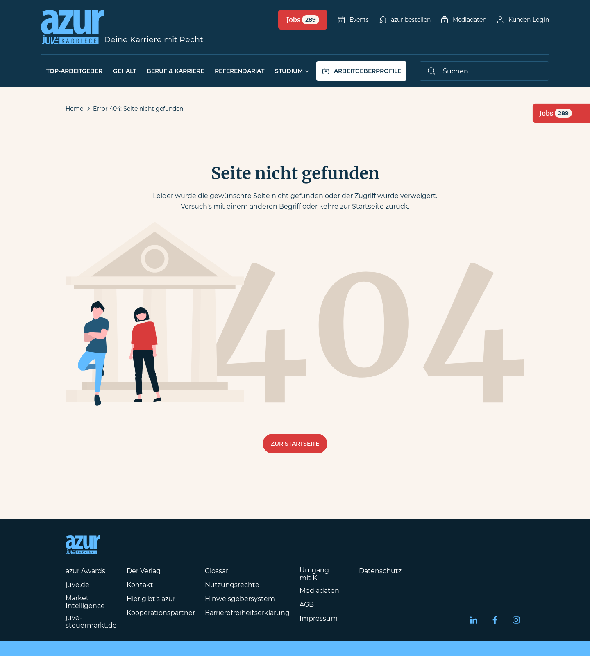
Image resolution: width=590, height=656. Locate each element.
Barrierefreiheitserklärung (247, 613)
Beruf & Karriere (175, 71)
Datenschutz (380, 571)
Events (353, 20)
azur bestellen (405, 20)
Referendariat (239, 71)
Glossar (216, 571)
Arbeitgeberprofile (361, 71)
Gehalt (124, 71)
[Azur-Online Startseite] (72, 27)
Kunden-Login (522, 20)
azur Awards (85, 571)
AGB (307, 604)
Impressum (319, 618)
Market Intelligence (85, 602)
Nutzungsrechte (232, 585)
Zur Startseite (295, 443)
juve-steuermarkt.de (91, 621)
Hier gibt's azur (151, 599)
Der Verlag (144, 571)
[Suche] (484, 71)
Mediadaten (463, 20)
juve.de (77, 585)
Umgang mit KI (314, 574)
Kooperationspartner (161, 613)
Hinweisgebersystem (240, 599)
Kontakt (140, 585)
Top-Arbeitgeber (74, 71)
